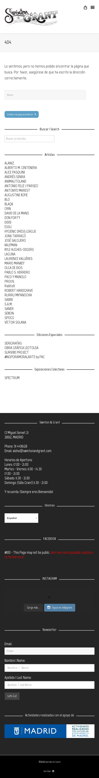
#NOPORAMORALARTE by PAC (25, 357)
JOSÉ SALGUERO (15, 240)
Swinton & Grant (52, 761)
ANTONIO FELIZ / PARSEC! (21, 186)
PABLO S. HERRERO (17, 272)
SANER (9, 308)
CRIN (8, 208)
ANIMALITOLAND (15, 181)
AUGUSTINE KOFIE (16, 195)
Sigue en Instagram (59, 607)
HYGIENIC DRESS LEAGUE (20, 231)
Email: (8, 644)
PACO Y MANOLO (15, 276)
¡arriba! (48, 771)
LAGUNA (10, 254)
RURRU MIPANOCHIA (18, 295)
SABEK (9, 299)
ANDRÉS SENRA (15, 176)
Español (12, 518)
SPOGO (9, 317)
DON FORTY (12, 217)
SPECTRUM (12, 377)
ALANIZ (9, 163)
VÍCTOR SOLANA (15, 322)
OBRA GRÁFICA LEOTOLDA (22, 347)
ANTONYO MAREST (17, 190)
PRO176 (9, 281)
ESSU (8, 226)
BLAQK (9, 204)
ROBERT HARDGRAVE (19, 290)
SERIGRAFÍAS (13, 343)
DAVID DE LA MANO (17, 213)
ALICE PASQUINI (15, 172)
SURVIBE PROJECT (17, 352)
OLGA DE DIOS (13, 267)
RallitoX (10, 286)
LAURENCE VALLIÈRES (18, 258)
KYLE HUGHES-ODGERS (19, 249)
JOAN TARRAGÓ (15, 236)
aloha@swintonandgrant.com (32, 450)
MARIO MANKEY (14, 263)
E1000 (8, 222)
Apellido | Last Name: (18, 677)
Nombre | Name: (15, 660)
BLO (7, 199)
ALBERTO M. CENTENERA (21, 167)
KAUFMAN (11, 245)
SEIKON (9, 313)
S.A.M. (8, 304)
